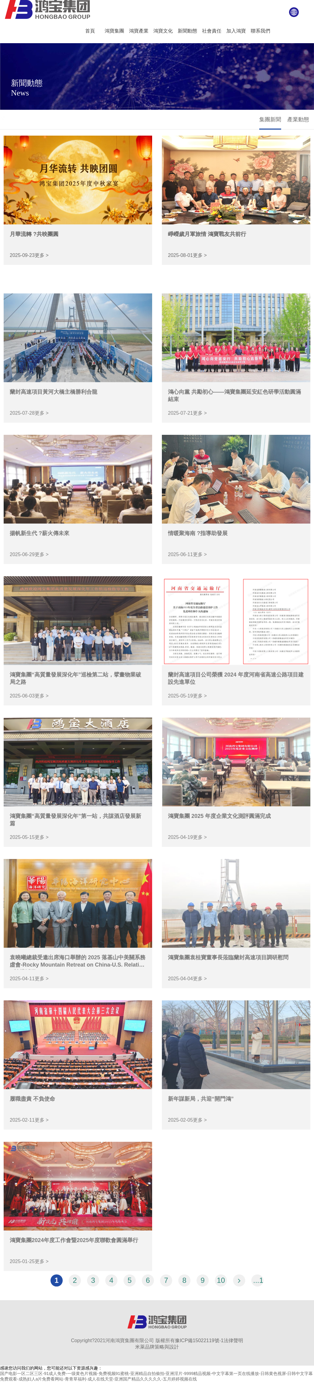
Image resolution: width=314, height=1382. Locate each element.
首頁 (10, 118)
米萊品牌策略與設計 (157, 1346)
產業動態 (298, 119)
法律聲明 (233, 1340)
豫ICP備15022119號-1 (199, 1340)
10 (221, 1285)
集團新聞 (270, 119)
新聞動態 (27, 118)
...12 (258, 1285)
